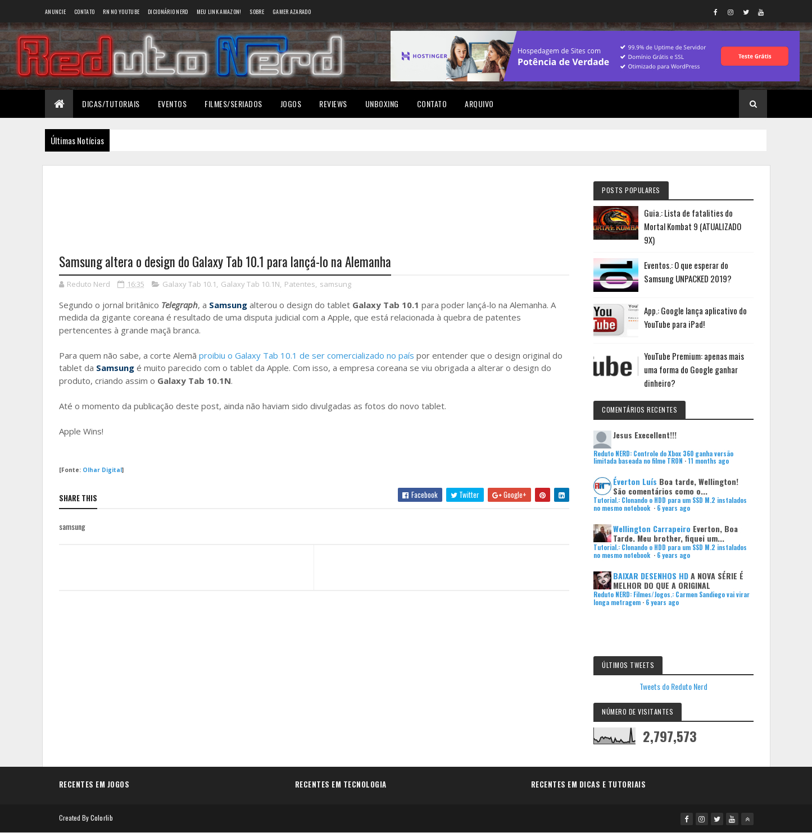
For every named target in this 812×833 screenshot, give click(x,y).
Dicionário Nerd (168, 11)
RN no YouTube (121, 11)
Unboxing (382, 103)
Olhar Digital (102, 470)
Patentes (299, 284)
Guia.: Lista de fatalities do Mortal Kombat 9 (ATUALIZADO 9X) (692, 226)
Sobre (257, 11)
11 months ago (708, 460)
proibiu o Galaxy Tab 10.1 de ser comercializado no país (306, 355)
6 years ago (673, 508)
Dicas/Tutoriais (111, 103)
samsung (335, 284)
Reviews (333, 103)
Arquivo (479, 103)
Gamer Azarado (292, 11)
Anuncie (55, 11)
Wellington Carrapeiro (652, 528)
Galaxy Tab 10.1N (250, 284)
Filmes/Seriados (233, 103)
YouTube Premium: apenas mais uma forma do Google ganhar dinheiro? (694, 369)
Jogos (291, 103)
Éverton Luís (635, 481)
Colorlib (101, 817)
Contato (84, 11)
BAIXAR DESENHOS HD (650, 576)
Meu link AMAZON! (219, 11)
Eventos (172, 103)
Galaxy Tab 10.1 (189, 284)
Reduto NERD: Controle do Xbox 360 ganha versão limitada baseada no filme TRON (663, 457)
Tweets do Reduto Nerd (673, 686)
